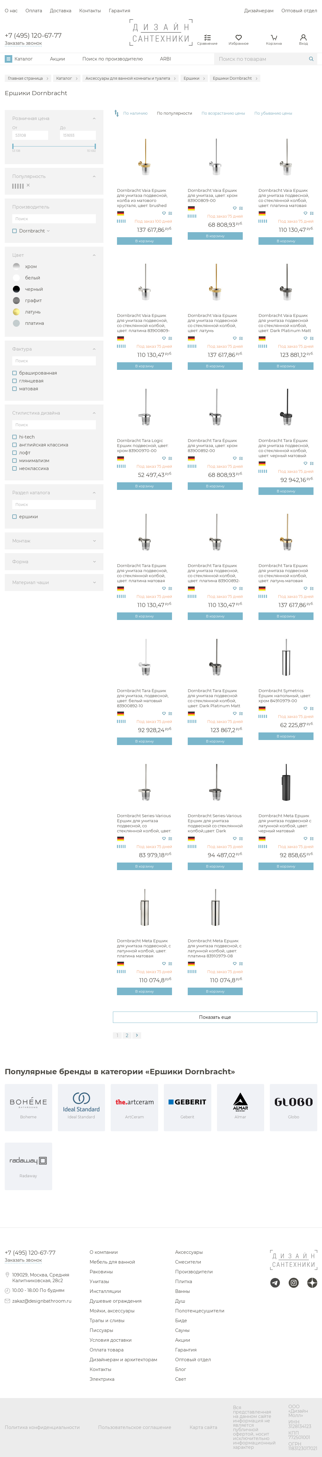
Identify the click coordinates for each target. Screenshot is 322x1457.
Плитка (183, 1281)
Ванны (182, 1291)
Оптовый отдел (299, 11)
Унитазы (99, 1281)
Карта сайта (203, 1427)
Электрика (102, 1379)
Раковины (101, 1272)
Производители (194, 1272)
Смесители (188, 1262)
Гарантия (119, 11)
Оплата (33, 11)
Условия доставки (111, 1340)
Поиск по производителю (112, 59)
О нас (11, 11)
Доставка (60, 11)
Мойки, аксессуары (112, 1311)
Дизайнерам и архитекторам (123, 1359)
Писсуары (101, 1330)
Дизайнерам (259, 11)
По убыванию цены (273, 113)
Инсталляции (105, 1291)
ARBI (165, 59)
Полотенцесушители (200, 1311)
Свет (180, 1379)
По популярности (174, 113)
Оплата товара (107, 1350)
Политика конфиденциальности (42, 1427)
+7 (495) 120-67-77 (33, 35)
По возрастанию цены (223, 113)
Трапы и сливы (107, 1320)
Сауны (182, 1330)
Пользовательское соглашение (134, 1427)
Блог (180, 1369)
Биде (181, 1320)
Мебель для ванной (112, 1262)
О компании (104, 1252)
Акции (57, 59)
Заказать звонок (23, 43)
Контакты (90, 11)
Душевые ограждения (116, 1301)
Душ (180, 1301)
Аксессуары (189, 1252)
